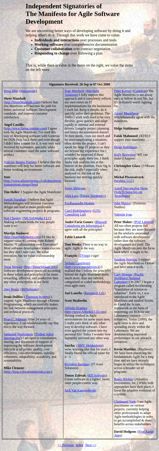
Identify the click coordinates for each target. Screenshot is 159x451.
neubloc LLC (124, 181)
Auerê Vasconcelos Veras (130, 188)
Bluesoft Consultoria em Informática (86, 223)
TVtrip (84, 255)
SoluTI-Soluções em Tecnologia (128, 194)
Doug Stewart (13, 267)
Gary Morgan (123, 274)
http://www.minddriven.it (83, 267)
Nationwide (28, 91)
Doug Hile (11, 91)
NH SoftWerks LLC (37, 218)
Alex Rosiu (11, 289)
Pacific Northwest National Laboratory (129, 278)
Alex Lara (71, 196)
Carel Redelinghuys (78, 211)
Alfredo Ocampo (76, 308)
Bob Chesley (12, 218)
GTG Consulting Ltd (82, 212)
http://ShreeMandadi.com (22, 102)
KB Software (97, 375)
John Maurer (122, 203)
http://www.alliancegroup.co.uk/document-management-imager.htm (33, 182)
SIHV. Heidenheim (89, 345)
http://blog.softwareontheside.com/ (28, 371)
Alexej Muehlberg (126, 113)
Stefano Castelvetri (77, 263)
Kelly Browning (125, 154)
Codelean (140, 91)
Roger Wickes (123, 379)
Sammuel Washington (18, 334)
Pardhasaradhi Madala (79, 203)
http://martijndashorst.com (22, 237)
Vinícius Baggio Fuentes (20, 162)
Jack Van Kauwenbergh (80, 390)
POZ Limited (143, 222)
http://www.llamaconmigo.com (25, 128)
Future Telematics (93, 196)
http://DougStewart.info (40, 267)
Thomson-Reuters (37, 297)
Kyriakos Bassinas (77, 364)
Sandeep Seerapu (125, 259)
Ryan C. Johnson (15, 319)
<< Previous (66, 445)
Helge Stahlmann (125, 147)
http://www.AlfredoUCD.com (85, 312)
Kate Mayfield (74, 91)
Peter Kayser (122, 91)
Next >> (90, 445)
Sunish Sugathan (15, 199)
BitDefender (30, 289)
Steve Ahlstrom (75, 188)
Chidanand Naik (125, 401)
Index (79, 445)
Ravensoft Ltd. (94, 293)
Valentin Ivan (123, 214)
